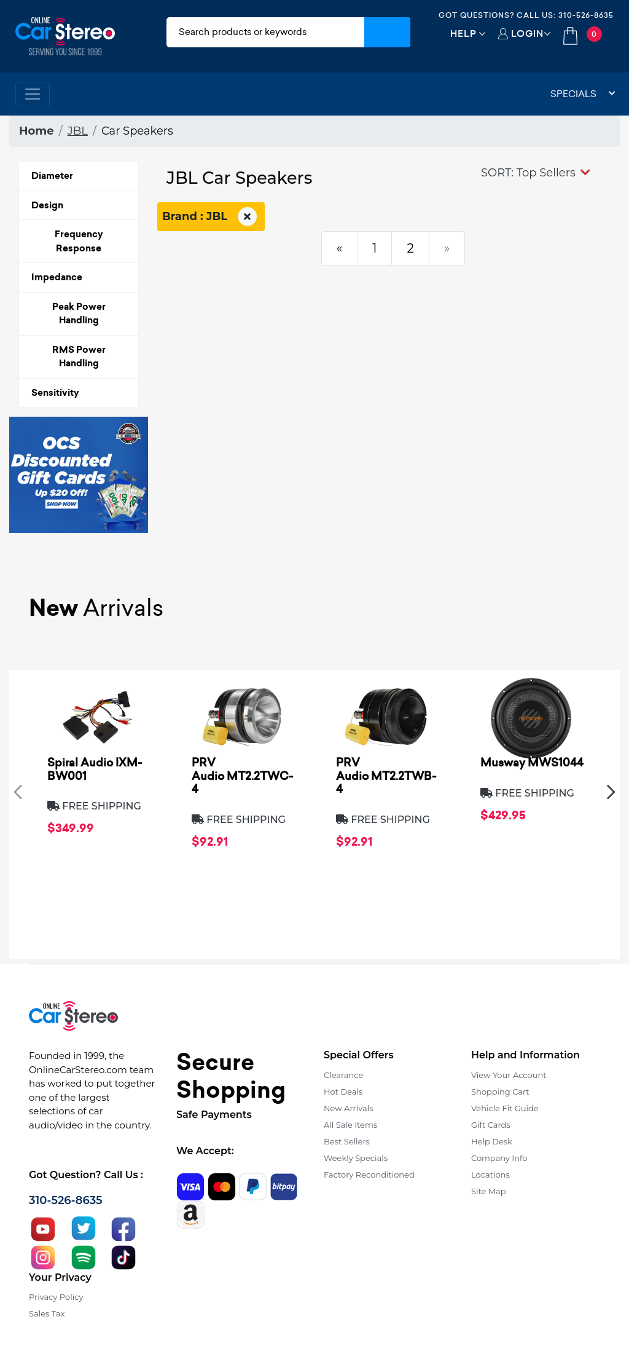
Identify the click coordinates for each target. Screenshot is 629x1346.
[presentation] (18, 791)
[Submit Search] (387, 32)
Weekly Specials (356, 1158)
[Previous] (339, 248)
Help (463, 33)
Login (527, 33)
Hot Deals (343, 1091)
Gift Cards (490, 1125)
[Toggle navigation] (32, 94)
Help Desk (491, 1141)
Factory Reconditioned (369, 1174)
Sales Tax (46, 1313)
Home (36, 131)
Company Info (499, 1158)
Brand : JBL (211, 217)
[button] (535, 172)
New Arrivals (348, 1108)
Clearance (343, 1075)
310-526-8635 (586, 15)
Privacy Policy (56, 1297)
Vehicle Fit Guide (505, 1108)
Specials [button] (582, 93)
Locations (490, 1174)
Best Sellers (347, 1141)
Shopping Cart (500, 1091)
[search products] (265, 32)
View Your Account (509, 1075)
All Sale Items (350, 1125)
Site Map (488, 1191)
